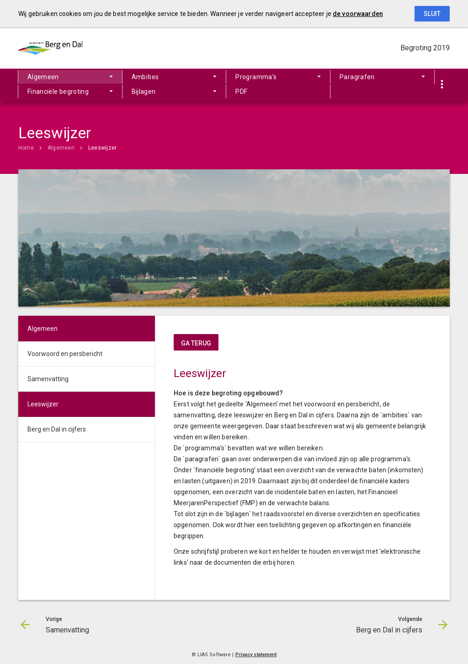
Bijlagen (144, 91)
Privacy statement (256, 655)
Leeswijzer (102, 148)
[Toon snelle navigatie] (442, 85)
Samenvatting (48, 379)
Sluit (432, 13)
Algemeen (43, 77)
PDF (241, 91)
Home (26, 148)
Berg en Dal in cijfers (56, 429)
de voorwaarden (358, 13)
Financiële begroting (58, 91)
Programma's (256, 77)
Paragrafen (357, 77)
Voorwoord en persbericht (64, 353)
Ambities (145, 77)
